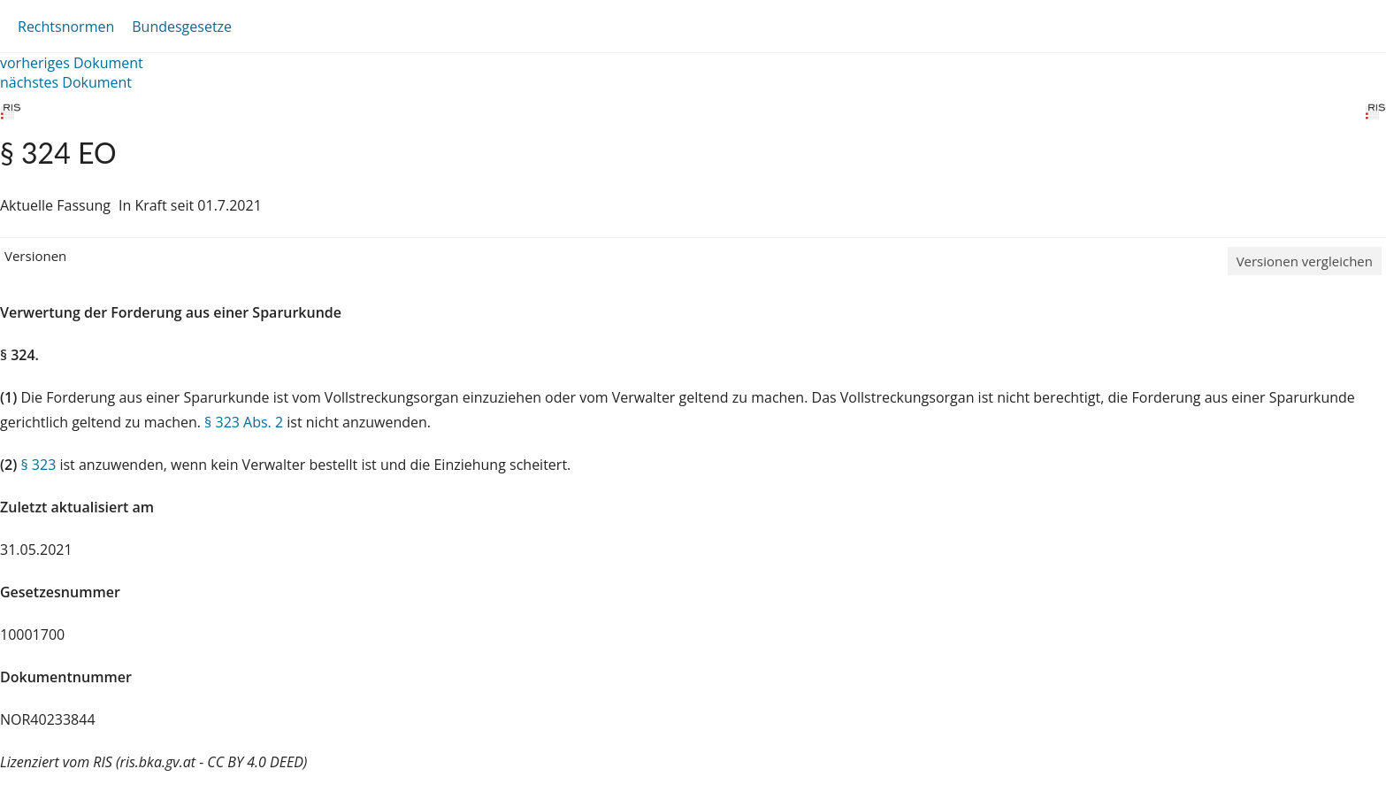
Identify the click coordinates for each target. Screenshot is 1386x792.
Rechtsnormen (66, 26)
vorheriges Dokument (71, 63)
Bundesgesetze (182, 26)
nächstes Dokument (66, 82)
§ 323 (38, 464)
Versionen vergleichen (1305, 261)
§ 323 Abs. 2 (243, 422)
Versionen (35, 256)
